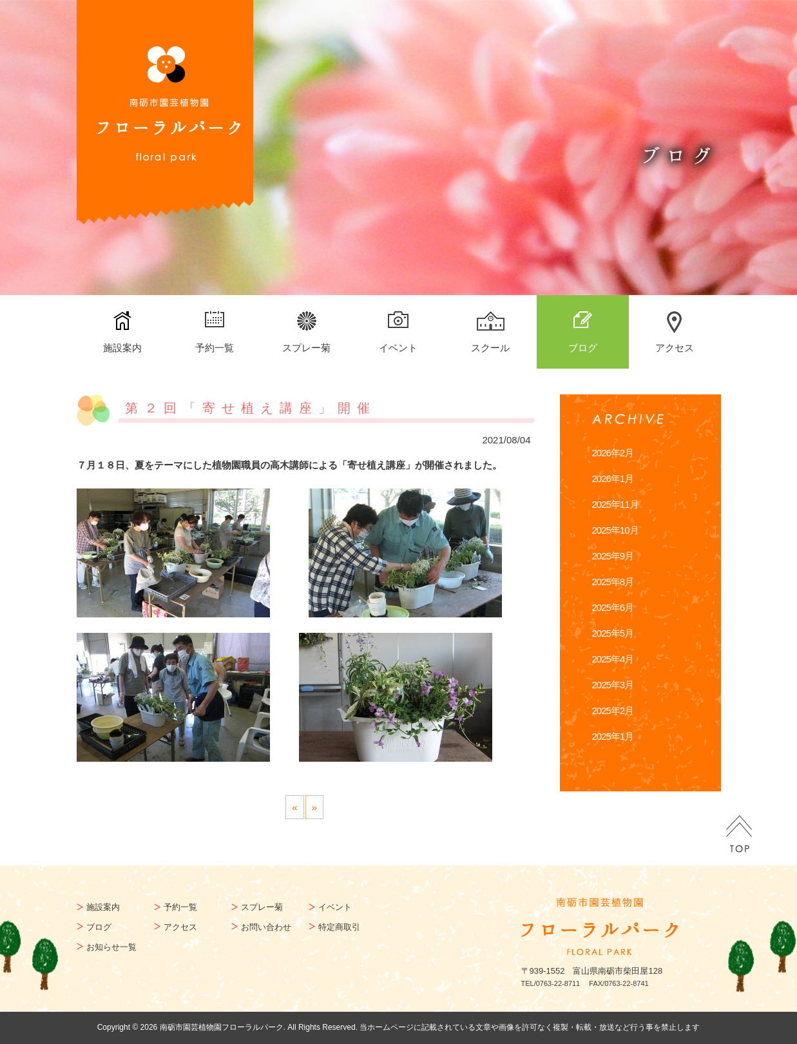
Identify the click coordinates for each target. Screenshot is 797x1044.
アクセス (674, 347)
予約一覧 (214, 347)
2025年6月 (613, 607)
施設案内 (122, 347)
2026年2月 (613, 452)
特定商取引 (339, 927)
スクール (490, 347)
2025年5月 (613, 633)
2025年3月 (613, 684)
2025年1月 (613, 736)
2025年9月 (613, 555)
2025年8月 (613, 581)
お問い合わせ (266, 927)
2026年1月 (613, 478)
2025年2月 (613, 710)
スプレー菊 (306, 347)
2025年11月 (615, 504)
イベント (398, 347)
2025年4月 (613, 658)
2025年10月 (615, 530)
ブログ (582, 347)
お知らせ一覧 (111, 947)
